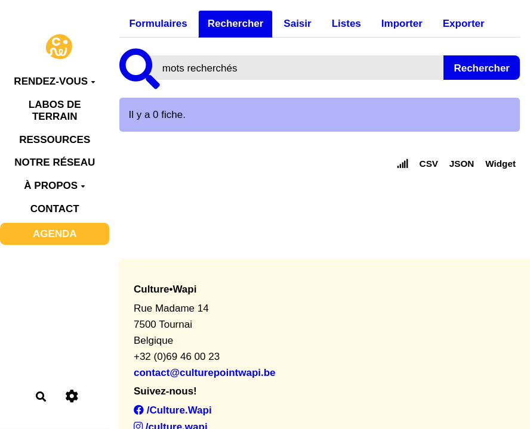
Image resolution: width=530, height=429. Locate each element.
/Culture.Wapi (173, 410)
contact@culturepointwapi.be (205, 372)
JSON (461, 163)
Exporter (464, 23)
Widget (500, 163)
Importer (402, 23)
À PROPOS (54, 185)
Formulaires (158, 23)
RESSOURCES (54, 139)
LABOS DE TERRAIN (55, 110)
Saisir (297, 23)
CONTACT (54, 208)
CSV (429, 163)
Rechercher (236, 23)
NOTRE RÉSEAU (54, 162)
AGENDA (55, 234)
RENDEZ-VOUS (54, 81)
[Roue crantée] (72, 396)
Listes (346, 23)
